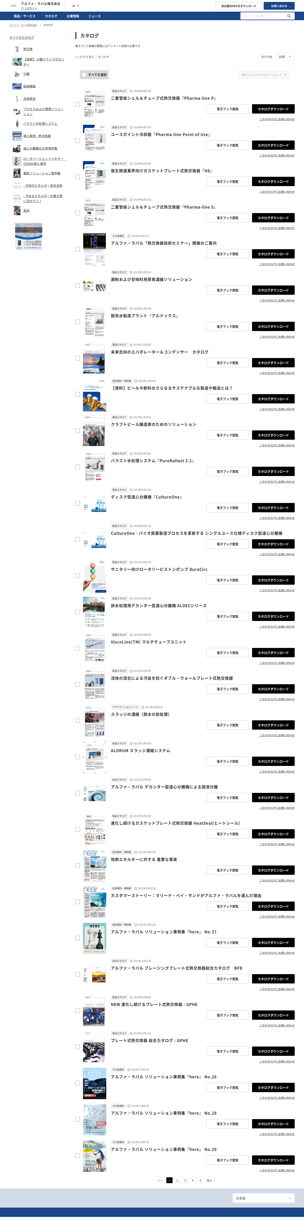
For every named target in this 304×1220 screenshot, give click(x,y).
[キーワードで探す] (289, 16)
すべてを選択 (95, 74)
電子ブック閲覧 (227, 109)
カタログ (51, 16)
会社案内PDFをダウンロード (238, 6)
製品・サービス (25, 16)
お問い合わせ (279, 6)
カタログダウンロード (273, 109)
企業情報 (73, 16)
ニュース (94, 16)
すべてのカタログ (21, 37)
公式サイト (29, 8)
